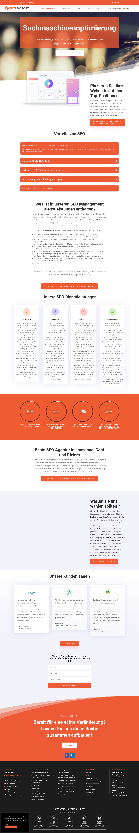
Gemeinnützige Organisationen (65, 770)
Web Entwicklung (10, 783)
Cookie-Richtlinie (90, 786)
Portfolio (91, 8)
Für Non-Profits (79, 8)
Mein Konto (89, 792)
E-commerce (35, 785)
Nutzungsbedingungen (92, 784)
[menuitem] (127, 10)
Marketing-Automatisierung (13, 795)
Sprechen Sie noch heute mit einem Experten (107, 122)
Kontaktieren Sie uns (114, 8)
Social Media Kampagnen (65, 789)
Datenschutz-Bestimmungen (94, 781)
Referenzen (89, 778)
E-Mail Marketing (10, 792)
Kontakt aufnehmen (69, 53)
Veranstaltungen (90, 789)
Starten (69, 745)
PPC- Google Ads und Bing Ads (40, 794)
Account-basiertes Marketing (40, 772)
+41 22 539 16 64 (117, 782)
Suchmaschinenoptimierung (13, 775)
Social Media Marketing (11, 786)
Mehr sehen (69, 643)
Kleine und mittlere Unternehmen (40, 770)
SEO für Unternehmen (38, 796)
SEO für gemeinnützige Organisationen (68, 786)
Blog (87, 775)
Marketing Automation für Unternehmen (43, 791)
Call (23, 2)
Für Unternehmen (63, 8)
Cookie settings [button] (9, 824)
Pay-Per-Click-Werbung (11, 778)
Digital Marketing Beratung (12, 781)
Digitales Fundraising (63, 772)
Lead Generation (36, 788)
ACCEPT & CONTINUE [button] (11, 827)
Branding (7, 789)
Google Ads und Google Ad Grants (67, 780)
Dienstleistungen (47, 8)
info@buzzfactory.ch (118, 788)
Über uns (99, 8)
